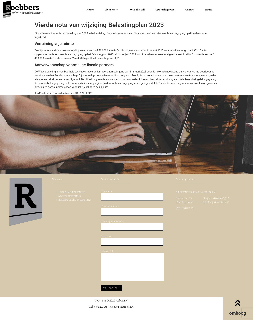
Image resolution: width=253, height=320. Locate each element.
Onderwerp (132, 240)
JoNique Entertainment (121, 306)
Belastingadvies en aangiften (74, 199)
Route (210, 9)
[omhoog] (238, 303)
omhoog (237, 313)
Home (88, 9)
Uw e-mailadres (132, 210)
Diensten (110, 9)
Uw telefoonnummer (132, 225)
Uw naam (132, 195)
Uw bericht (132, 265)
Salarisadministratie (69, 195)
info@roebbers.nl (219, 202)
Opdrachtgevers (165, 9)
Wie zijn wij (136, 9)
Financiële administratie (71, 192)
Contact (190, 9)
